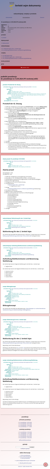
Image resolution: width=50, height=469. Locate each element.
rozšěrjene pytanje (24, 448)
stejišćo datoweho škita (27, 466)
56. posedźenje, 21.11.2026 (25, 426)
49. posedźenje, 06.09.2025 (25, 436)
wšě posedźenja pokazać (25, 440)
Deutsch (42, 17)
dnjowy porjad (5, 43)
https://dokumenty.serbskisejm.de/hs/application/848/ (22, 288)
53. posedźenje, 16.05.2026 (25, 422)
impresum (20, 466)
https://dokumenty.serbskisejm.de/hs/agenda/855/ (21, 161)
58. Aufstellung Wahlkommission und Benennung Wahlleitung (16, 50)
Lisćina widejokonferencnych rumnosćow (25, 460)
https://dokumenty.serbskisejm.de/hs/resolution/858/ (21, 220)
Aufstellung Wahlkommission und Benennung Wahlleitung (21, 188)
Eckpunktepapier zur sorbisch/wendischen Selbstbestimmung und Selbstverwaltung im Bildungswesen (24, 309)
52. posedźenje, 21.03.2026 (25, 432)
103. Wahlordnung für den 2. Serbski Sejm (12, 57)
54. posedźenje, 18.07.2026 (25, 423)
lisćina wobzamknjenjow (25, 456)
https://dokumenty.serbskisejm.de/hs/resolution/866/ (21, 247)
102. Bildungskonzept (7, 55)
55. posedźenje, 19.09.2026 (25, 425)
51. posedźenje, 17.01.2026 (25, 433)
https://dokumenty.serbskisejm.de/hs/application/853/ (22, 321)
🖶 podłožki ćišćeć (25, 67)
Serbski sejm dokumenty (25, 5)
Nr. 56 (23, 347)
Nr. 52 (18, 347)
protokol (4, 37)
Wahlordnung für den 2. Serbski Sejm (16, 184)
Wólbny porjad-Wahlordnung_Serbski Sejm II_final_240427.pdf (17, 236)
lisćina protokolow (25, 458)
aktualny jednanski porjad (25, 463)
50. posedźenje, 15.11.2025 (25, 435)
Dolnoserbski (9, 17)
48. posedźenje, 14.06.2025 (25, 437)
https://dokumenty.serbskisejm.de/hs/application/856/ (22, 362)
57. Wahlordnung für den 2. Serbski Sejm (11, 48)
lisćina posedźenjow (25, 455)
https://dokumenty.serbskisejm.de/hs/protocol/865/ (21, 86)
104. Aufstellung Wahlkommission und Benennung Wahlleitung (16, 58)
